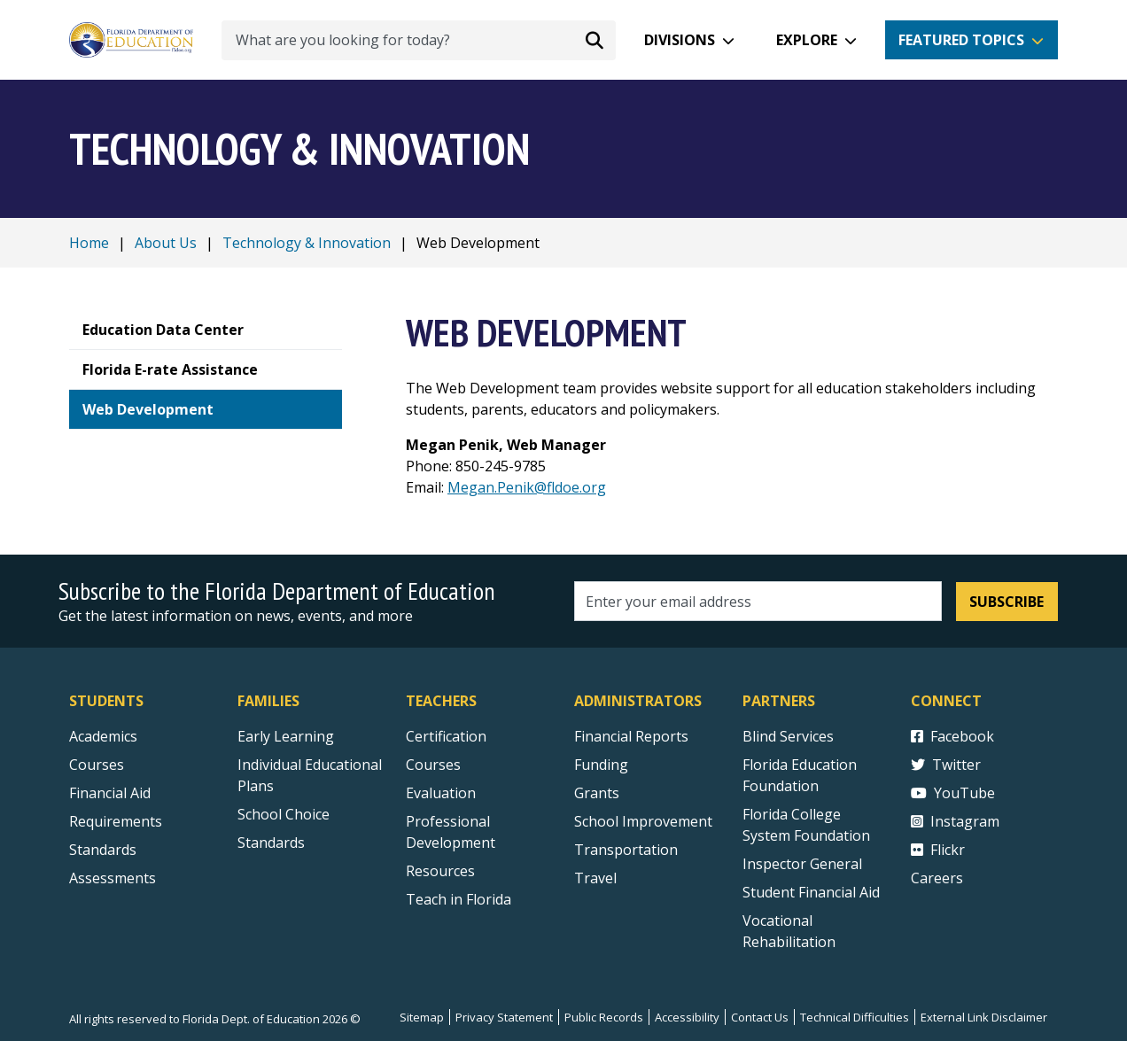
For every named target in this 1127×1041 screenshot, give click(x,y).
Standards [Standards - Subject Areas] (102, 849)
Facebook (952, 736)
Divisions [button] (679, 40)
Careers (937, 878)
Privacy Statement (504, 1017)
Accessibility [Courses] (687, 1017)
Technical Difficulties (854, 1017)
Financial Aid (110, 793)
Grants (596, 793)
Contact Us (760, 1017)
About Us (166, 242)
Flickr (938, 849)
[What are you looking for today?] (419, 40)
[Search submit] (594, 39)
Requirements (115, 821)
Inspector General (802, 864)
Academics (103, 736)
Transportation (626, 849)
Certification (446, 736)
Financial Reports (631, 736)
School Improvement (643, 821)
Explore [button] (806, 40)
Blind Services (788, 736)
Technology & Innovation (306, 242)
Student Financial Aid (811, 892)
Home (89, 242)
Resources (440, 871)
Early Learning (285, 736)
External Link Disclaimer (984, 1017)
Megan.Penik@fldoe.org (526, 487)
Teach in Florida (458, 899)
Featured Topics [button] (961, 40)
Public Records (603, 1017)
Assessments (112, 878)
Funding (601, 764)
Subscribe (1006, 601)
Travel (595, 878)
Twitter (946, 764)
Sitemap (422, 1017)
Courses (96, 764)
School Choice (283, 814)
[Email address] (758, 601)
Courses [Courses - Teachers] (433, 764)
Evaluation (441, 793)
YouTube (953, 793)
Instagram (955, 821)
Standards (271, 842)
